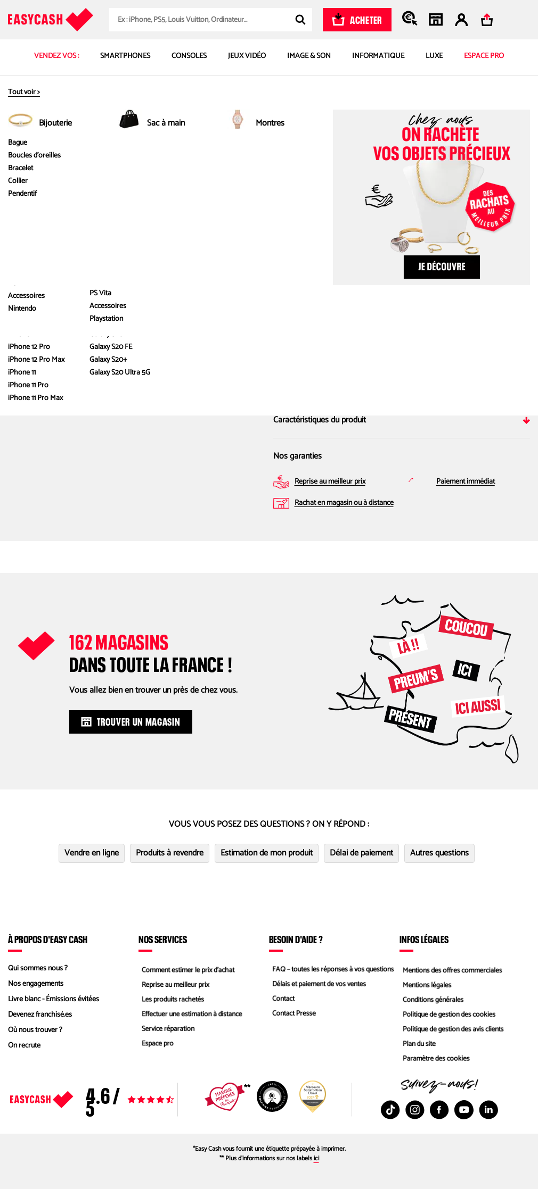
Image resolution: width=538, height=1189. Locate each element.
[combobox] (210, 19)
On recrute (24, 1046)
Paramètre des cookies (435, 1061)
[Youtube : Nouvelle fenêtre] (464, 1109)
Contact (280, 999)
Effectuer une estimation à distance (191, 1015)
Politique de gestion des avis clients (453, 1030)
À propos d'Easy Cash (47, 939)
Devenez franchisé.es (40, 1015)
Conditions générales (431, 999)
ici (316, 1158)
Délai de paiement (361, 853)
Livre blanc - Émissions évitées (53, 999)
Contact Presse (292, 1015)
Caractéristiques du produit (402, 420)
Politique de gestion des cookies (448, 1015)
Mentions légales (425, 984)
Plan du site (417, 1046)
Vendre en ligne (91, 853)
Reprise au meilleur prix (173, 984)
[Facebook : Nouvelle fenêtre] (439, 1109)
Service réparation (166, 1030)
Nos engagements (35, 984)
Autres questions (439, 853)
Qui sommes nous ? (38, 968)
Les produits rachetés (171, 999)
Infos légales (424, 939)
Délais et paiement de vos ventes (318, 984)
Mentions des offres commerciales (452, 968)
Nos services (162, 939)
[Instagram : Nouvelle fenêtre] (415, 1109)
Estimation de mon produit (267, 853)
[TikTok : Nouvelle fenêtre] (390, 1109)
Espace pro (155, 1046)
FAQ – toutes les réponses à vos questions (333, 968)
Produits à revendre (169, 853)
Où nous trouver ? (35, 1030)
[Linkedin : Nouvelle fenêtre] (488, 1109)
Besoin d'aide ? (296, 939)
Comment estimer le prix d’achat (187, 968)
